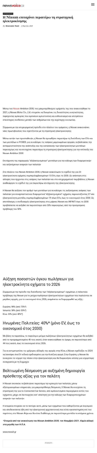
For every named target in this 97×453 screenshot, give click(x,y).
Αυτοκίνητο (8, 14)
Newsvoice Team (12, 26)
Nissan (16, 108)
